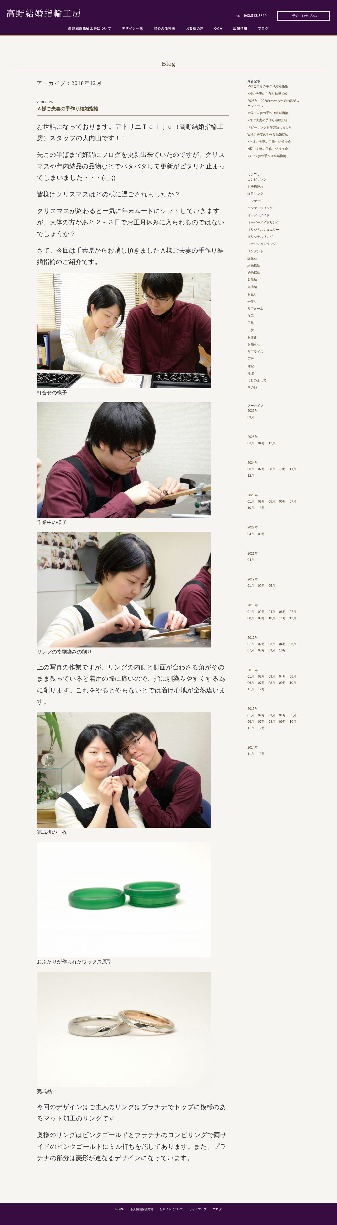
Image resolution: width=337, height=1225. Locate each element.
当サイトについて (171, 1209)
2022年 (252, 527)
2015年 (252, 709)
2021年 (252, 553)
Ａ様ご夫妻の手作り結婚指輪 (67, 108)
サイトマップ (198, 1209)
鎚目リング (255, 194)
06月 (250, 469)
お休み (252, 337)
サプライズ (255, 351)
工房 (250, 330)
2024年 (252, 463)
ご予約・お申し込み (303, 16)
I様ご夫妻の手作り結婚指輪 (266, 156)
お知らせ (253, 344)
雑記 (250, 366)
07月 (261, 469)
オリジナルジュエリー (263, 229)
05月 (272, 501)
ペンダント (255, 251)
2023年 (252, 495)
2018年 (252, 605)
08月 (272, 469)
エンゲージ (255, 201)
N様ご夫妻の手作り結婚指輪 (267, 149)
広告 (250, 359)
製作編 (252, 280)
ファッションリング (261, 244)
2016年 (252, 670)
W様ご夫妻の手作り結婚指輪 (267, 134)
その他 (252, 387)
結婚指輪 (253, 265)
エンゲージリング (260, 208)
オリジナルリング (260, 237)
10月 (282, 469)
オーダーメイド (258, 215)
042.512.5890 (255, 16)
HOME (119, 1209)
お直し (252, 294)
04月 (261, 443)
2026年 (252, 411)
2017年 (252, 638)
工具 (250, 323)
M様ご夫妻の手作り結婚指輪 (267, 86)
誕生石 (252, 258)
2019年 (252, 579)
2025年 (252, 437)
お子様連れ (255, 186)
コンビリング (256, 179)
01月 (250, 501)
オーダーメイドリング (263, 222)
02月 (261, 586)
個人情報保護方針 (141, 1209)
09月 (261, 618)
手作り (252, 301)
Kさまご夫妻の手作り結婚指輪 (269, 142)
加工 (250, 316)
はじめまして (256, 380)
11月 (293, 469)
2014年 (252, 747)
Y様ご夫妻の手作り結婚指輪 (267, 120)
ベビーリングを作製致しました (269, 127)
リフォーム (255, 308)
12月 (272, 443)
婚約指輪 (253, 273)
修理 (250, 373)
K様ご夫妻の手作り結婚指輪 (267, 94)
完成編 (252, 287)
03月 (250, 417)
